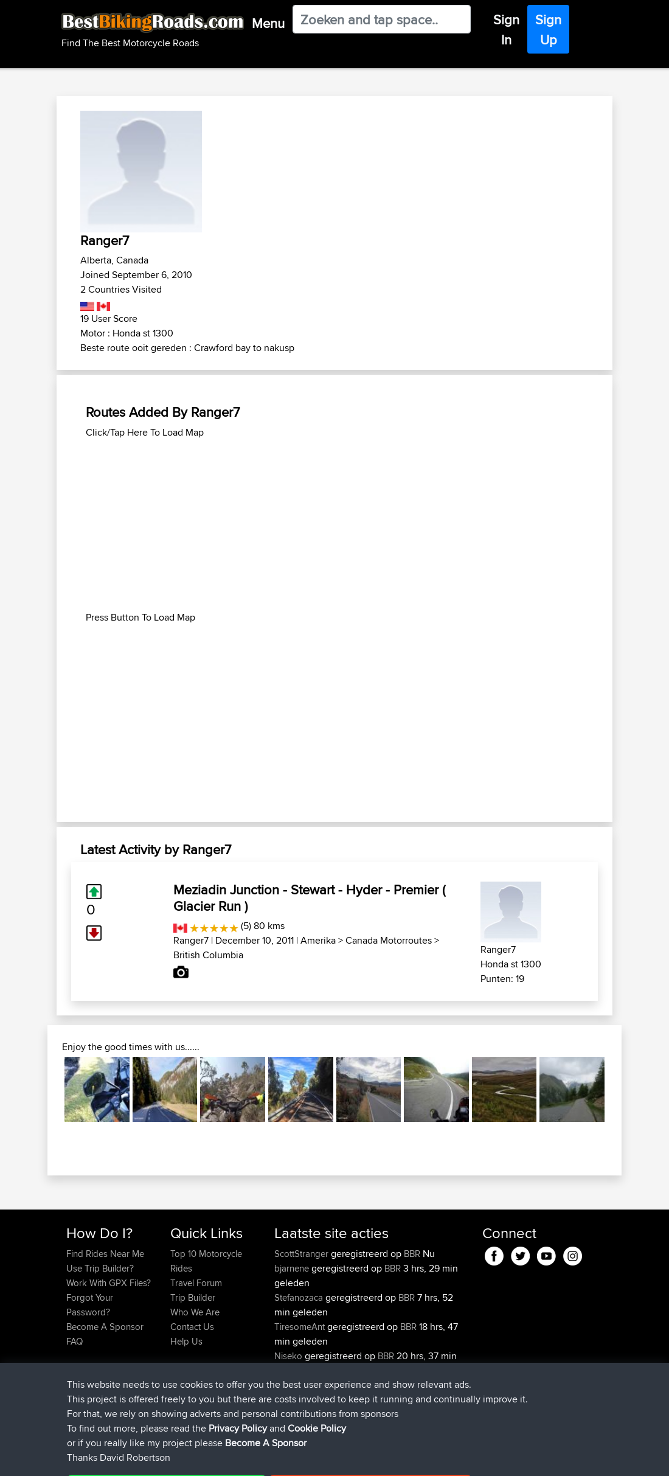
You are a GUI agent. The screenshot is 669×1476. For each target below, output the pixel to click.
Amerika (318, 940)
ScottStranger (302, 1253)
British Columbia (208, 955)
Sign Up (548, 29)
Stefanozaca (299, 1297)
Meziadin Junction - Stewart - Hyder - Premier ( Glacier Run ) (309, 897)
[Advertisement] (334, 525)
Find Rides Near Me (105, 1253)
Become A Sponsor (105, 1326)
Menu (268, 23)
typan (286, 1385)
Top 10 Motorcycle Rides (206, 1261)
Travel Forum (196, 1282)
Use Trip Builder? (100, 1268)
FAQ (74, 1341)
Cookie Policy (290, 1458)
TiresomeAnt (300, 1326)
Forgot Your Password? (89, 1304)
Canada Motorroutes (388, 940)
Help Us (186, 1341)
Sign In (506, 29)
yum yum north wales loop (390, 1385)
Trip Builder (192, 1297)
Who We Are (195, 1312)
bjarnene (292, 1268)
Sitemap (180, 1458)
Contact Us (192, 1326)
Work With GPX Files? (108, 1282)
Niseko (289, 1355)
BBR (412, 1253)
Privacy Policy (229, 1458)
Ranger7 (191, 940)
